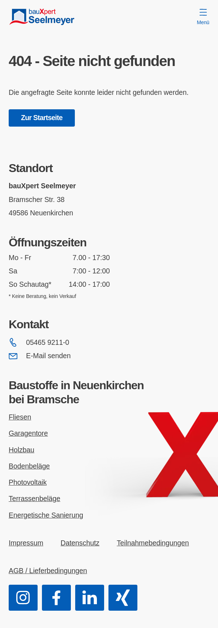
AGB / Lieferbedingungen (48, 571)
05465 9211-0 (39, 342)
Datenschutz (80, 543)
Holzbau (21, 450)
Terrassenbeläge (34, 498)
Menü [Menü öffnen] (203, 17)
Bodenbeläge (29, 466)
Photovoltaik (28, 482)
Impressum (26, 543)
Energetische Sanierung (46, 515)
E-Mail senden (39, 356)
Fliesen (20, 417)
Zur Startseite (42, 118)
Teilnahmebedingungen (153, 543)
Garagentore (28, 433)
